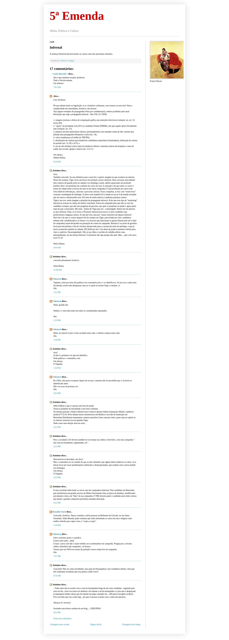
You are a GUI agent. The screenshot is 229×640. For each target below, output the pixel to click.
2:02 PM (57, 393)
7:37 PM (57, 556)
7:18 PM (57, 525)
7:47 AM (57, 87)
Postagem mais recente (59, 624)
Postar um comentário (62, 618)
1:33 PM (57, 320)
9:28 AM (57, 162)
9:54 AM (57, 576)
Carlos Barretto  (60, 74)
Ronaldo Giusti (59, 512)
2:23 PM (57, 477)
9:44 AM (57, 247)
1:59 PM (57, 368)
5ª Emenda (77, 15)
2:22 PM (57, 427)
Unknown (57, 279)
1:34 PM (57, 340)
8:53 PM (57, 612)
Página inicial (96, 624)
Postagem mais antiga (131, 624)
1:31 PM (57, 292)
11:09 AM (57, 270)
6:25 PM (57, 503)
